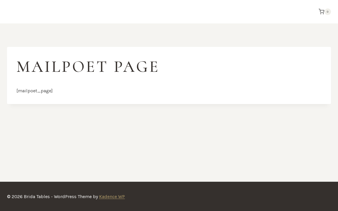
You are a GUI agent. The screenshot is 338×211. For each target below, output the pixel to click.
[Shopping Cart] (323, 11)
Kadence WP (112, 196)
